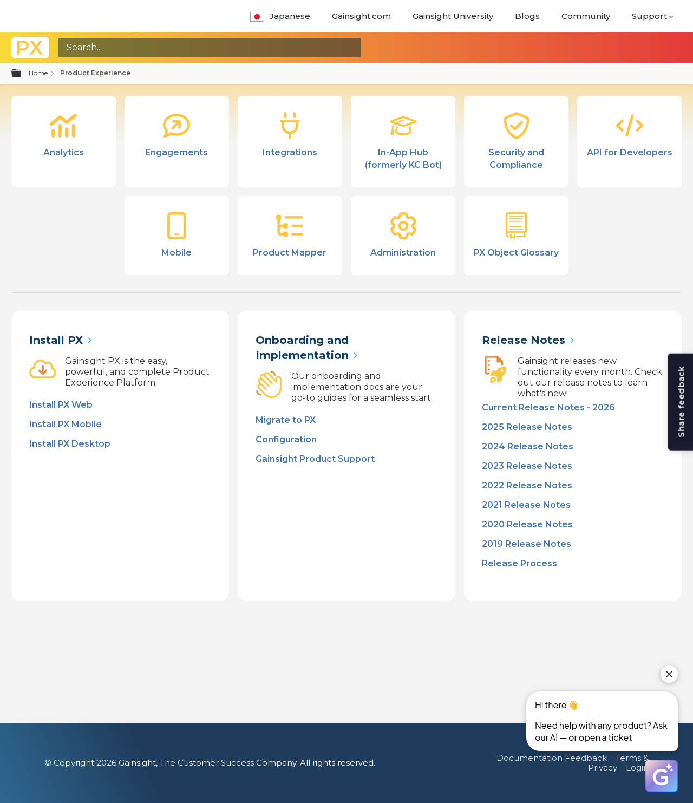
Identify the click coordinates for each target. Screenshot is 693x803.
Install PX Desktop (69, 444)
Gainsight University (453, 16)
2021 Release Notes (526, 505)
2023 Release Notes (527, 466)
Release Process (519, 563)
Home (38, 73)
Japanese (280, 16)
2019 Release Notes (526, 544)
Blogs (527, 16)
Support (649, 16)
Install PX (56, 340)
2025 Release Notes (527, 427)
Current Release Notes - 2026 (548, 407)
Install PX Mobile (65, 424)
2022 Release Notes (527, 485)
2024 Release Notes (527, 446)
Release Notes (523, 340)
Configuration (286, 439)
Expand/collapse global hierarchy (22, 74)
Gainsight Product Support (315, 459)
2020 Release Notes (527, 524)
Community (585, 16)
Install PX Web (61, 405)
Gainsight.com (361, 16)
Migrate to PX (286, 420)
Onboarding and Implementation (302, 348)
